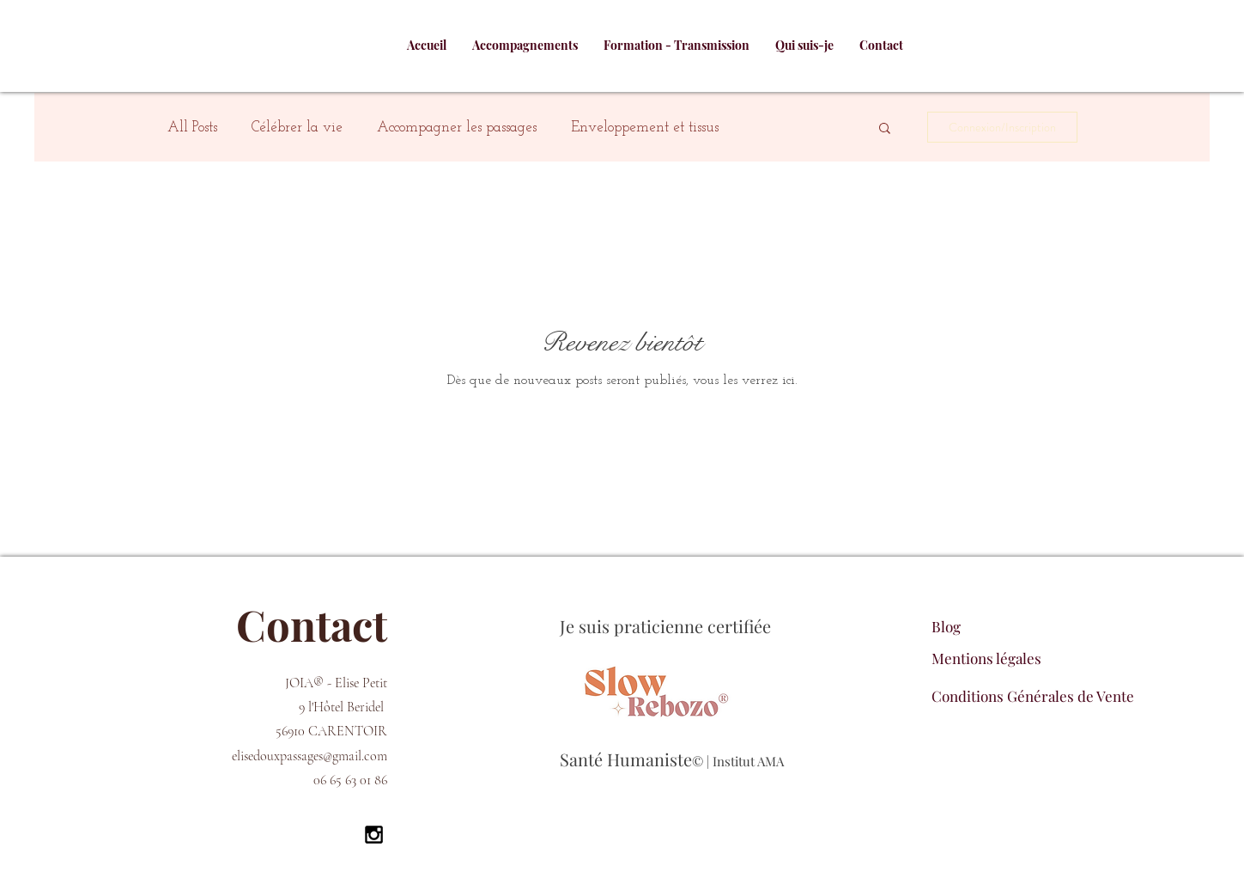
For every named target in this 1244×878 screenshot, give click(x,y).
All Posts (192, 127)
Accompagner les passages (457, 127)
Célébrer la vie (297, 127)
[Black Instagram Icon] (373, 834)
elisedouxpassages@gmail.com (309, 756)
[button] (885, 129)
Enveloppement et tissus (645, 127)
